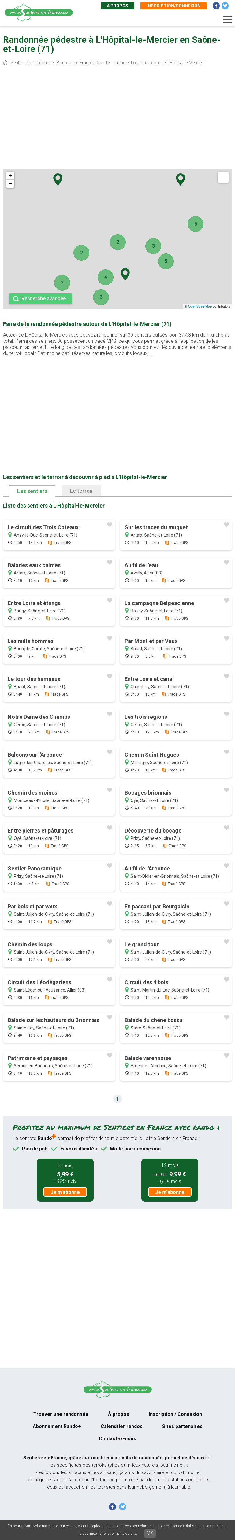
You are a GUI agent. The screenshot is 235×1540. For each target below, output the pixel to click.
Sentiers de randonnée (32, 62)
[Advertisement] (117, 118)
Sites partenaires (182, 1426)
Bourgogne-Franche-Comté (83, 62)
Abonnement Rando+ (57, 1426)
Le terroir (81, 491)
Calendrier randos (122, 1426)
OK (150, 1533)
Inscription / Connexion (175, 1414)
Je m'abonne (65, 1192)
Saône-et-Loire (126, 62)
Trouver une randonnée (60, 1414)
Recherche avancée (43, 298)
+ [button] (10, 175)
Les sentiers (32, 491)
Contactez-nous (117, 1439)
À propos (117, 5)
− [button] (10, 183)
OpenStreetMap (200, 306)
